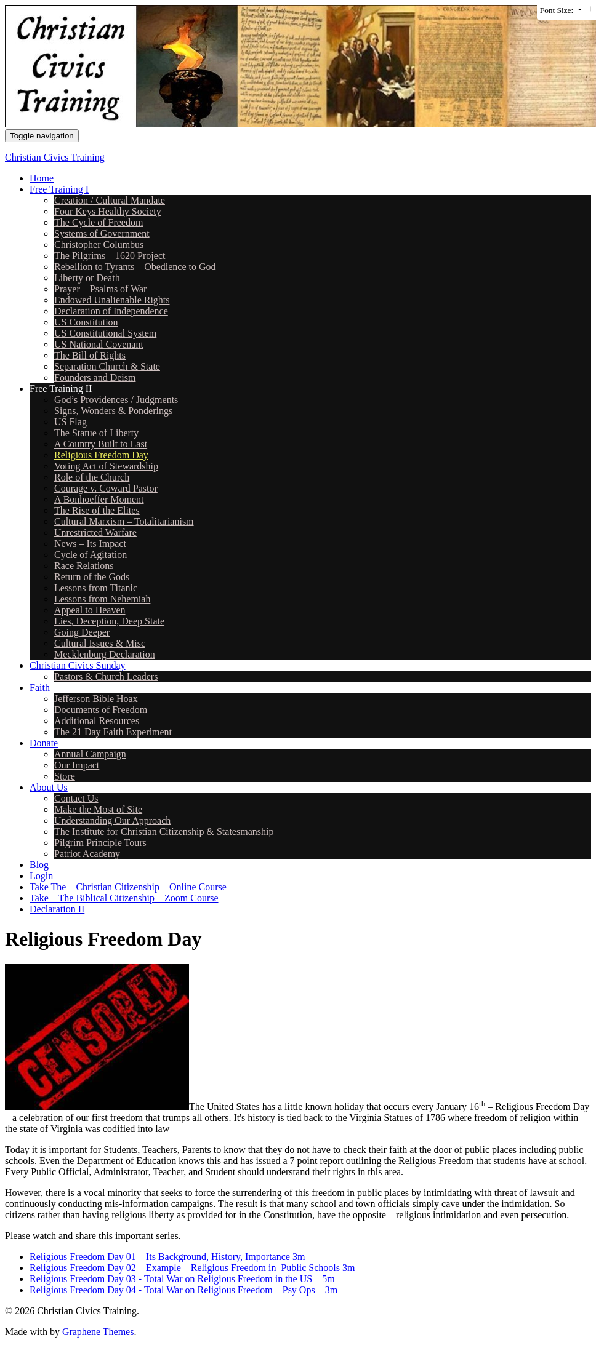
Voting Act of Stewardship (106, 466)
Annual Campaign (90, 754)
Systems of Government (102, 233)
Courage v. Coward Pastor (106, 488)
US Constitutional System (105, 333)
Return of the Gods (91, 577)
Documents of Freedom (100, 709)
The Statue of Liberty (96, 433)
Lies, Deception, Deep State (109, 621)
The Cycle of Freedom (98, 222)
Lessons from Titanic (95, 588)
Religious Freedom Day (101, 455)
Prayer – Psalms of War (100, 289)
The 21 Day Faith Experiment (113, 732)
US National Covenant (98, 344)
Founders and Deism (94, 377)
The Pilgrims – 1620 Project (109, 255)
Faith (40, 687)
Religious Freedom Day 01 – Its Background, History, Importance (160, 1256)
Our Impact (76, 765)
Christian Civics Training (55, 157)
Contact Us (76, 798)
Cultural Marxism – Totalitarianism (124, 521)
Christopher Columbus (98, 244)
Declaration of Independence (111, 311)
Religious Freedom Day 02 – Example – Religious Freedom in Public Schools (185, 1267)
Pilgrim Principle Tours (100, 842)
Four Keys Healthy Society (107, 211)
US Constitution (86, 322)
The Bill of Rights (90, 355)
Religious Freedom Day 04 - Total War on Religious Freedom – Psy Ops (172, 1290)
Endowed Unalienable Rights (112, 300)
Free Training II (61, 388)
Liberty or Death (87, 278)
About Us (49, 787)
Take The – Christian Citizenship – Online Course (128, 887)
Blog (39, 864)
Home (42, 178)
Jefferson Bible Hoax (96, 698)
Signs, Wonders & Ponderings (113, 410)
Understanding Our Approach (112, 820)
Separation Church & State (107, 366)
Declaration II (57, 909)
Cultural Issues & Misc (99, 643)
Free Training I (59, 189)
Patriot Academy (87, 853)
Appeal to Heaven (90, 610)
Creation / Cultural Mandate (109, 200)
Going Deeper (82, 632)
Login (41, 876)
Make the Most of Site (98, 809)
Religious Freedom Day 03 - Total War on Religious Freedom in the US (171, 1279)
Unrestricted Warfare (95, 532)
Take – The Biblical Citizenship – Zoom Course (124, 898)
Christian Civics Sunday (78, 665)
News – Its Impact (90, 543)
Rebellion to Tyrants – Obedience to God (135, 266)
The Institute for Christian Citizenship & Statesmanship (163, 831)
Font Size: (556, 10)
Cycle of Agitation (90, 554)
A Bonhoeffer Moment (98, 499)
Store (64, 776)
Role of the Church (91, 477)
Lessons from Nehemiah (102, 599)
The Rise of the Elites (97, 510)
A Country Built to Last (100, 444)
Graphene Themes (98, 1331)
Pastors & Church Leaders (106, 676)
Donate (44, 743)
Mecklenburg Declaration (104, 654)
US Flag (70, 422)
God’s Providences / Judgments (116, 399)
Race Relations (83, 565)
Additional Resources (96, 721)
